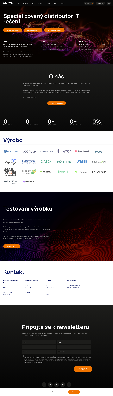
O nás (18, 3)
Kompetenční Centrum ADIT (73, 287)
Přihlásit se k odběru (83, 369)
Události (49, 3)
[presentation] (34, 369)
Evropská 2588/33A (29, 287)
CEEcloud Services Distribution (73, 285)
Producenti (25, 3)
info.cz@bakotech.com (51, 297)
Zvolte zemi (100, 3)
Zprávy (55, 3)
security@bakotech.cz (50, 290)
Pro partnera (41, 3)
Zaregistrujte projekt (12, 30)
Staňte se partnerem (33, 30)
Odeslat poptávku (11, 246)
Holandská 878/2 (7, 290)
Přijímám (74, 392)
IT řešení (33, 3)
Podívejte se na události (54, 30)
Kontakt (62, 3)
